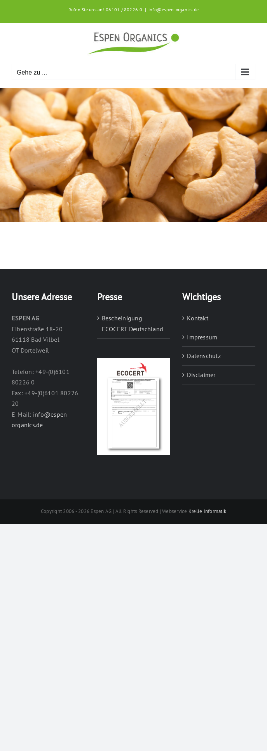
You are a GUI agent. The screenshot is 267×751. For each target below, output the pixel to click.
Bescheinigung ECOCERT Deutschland (133, 323)
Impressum (202, 337)
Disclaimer (201, 375)
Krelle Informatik (207, 511)
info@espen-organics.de (173, 9)
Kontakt (197, 318)
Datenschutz (204, 356)
